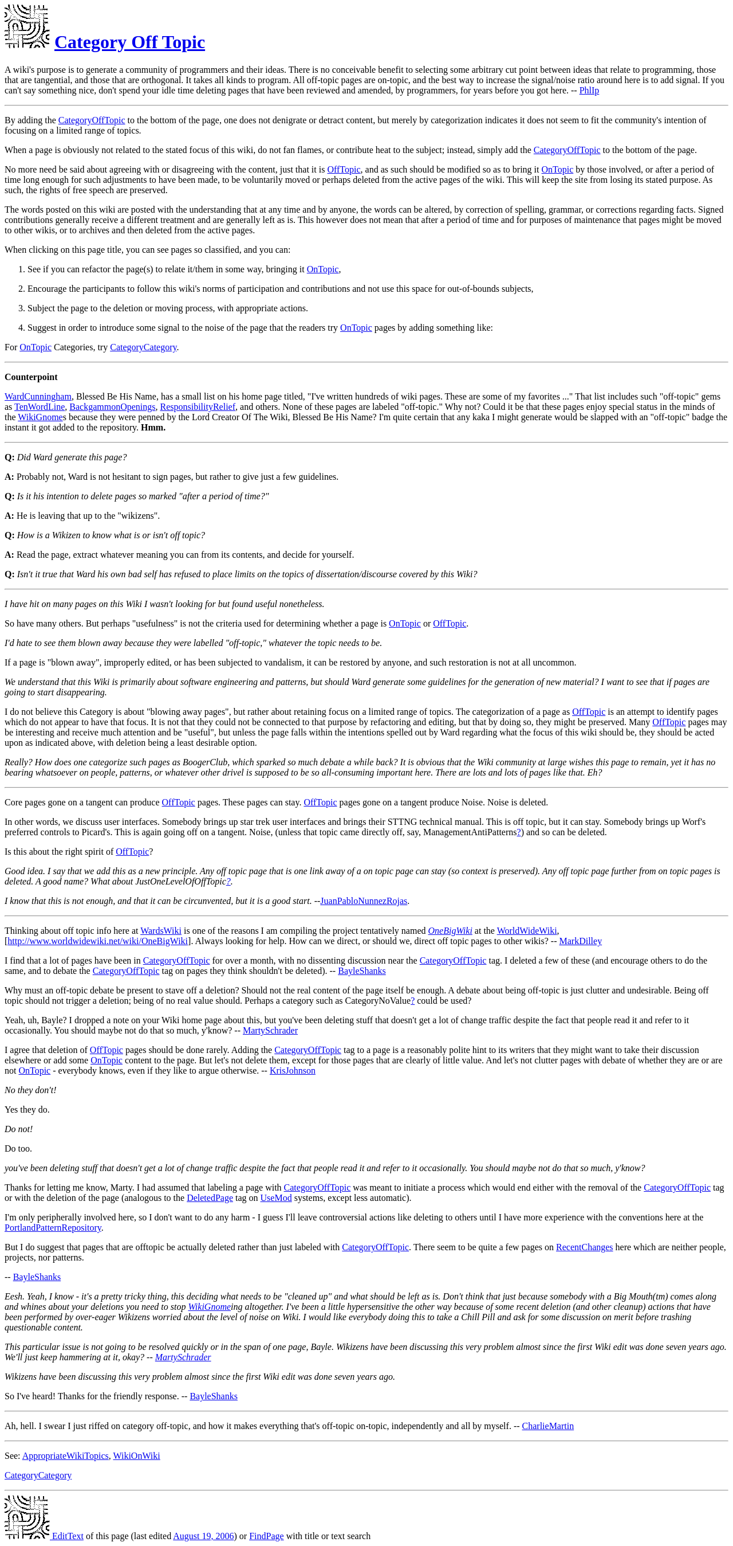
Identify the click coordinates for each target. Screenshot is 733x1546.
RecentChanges (584, 1247)
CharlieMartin (548, 1426)
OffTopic (343, 169)
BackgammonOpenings (112, 407)
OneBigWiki (450, 931)
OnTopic (558, 169)
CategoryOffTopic (91, 120)
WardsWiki (161, 931)
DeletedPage (210, 1198)
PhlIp (590, 90)
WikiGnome (40, 417)
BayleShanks (362, 971)
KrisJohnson (293, 1070)
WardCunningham (38, 396)
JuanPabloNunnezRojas (363, 901)
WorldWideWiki (527, 931)
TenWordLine (39, 407)
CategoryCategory (143, 347)
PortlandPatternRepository (53, 1227)
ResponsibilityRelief (197, 407)
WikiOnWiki (136, 1456)
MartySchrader (270, 1030)
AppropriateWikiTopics (65, 1456)
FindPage (266, 1536)
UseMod (276, 1198)
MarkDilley (580, 941)
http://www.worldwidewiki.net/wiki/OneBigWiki (97, 941)
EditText (44, 1536)
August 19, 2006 (203, 1536)
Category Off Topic (129, 42)
